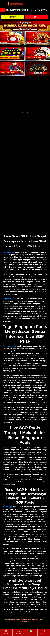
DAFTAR (13, 17)
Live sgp (6, 447)
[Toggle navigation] (3, 4)
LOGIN (36, 17)
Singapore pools (9, 299)
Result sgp (7, 507)
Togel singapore (9, 346)
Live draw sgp (8, 252)
